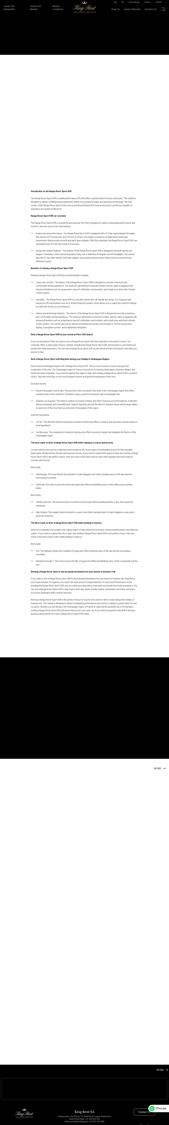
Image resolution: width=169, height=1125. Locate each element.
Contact (158, 2)
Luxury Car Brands (35, 8)
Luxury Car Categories (9, 8)
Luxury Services (132, 9)
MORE (157, 768)
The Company (134, 2)
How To (115, 9)
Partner (147, 2)
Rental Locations (58, 8)
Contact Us (151, 9)
